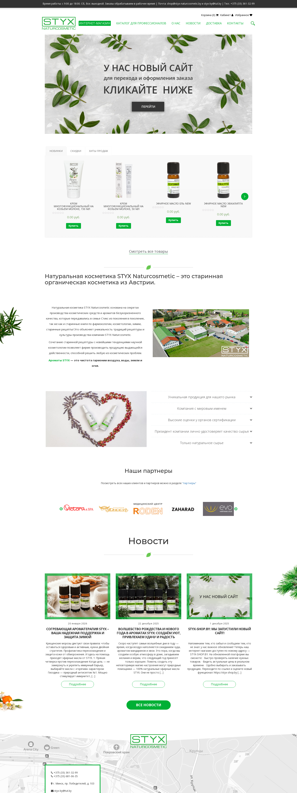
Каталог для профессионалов (141, 23)
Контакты (235, 23)
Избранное (243, 15)
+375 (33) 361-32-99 (64, 772)
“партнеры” (189, 483)
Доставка (214, 23)
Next (236, 509)
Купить (73, 225)
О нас (176, 23)
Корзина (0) (209, 15)
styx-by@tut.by (61, 790)
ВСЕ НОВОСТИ (148, 705)
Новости (193, 23)
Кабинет (226, 15)
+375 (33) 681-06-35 (64, 776)
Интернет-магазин (94, 23)
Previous (61, 509)
